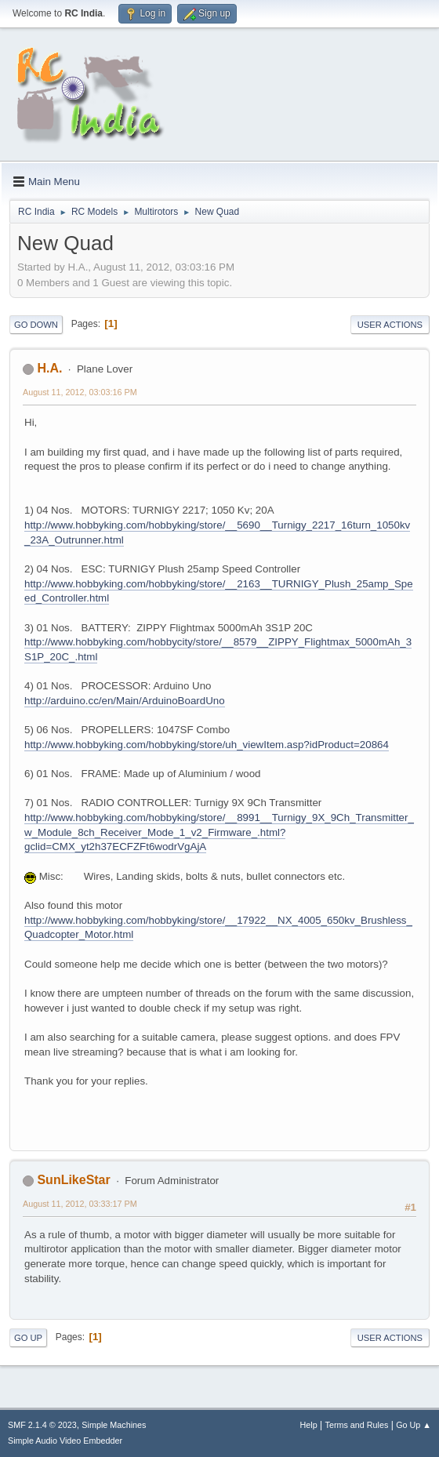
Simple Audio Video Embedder (65, 1440)
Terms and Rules (357, 1425)
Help (308, 1425)
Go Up (28, 1338)
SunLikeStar (73, 1179)
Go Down (36, 324)
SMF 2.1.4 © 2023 (42, 1425)
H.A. (49, 368)
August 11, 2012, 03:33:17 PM (80, 1203)
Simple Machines (114, 1425)
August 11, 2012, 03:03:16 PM (80, 392)
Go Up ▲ (413, 1425)
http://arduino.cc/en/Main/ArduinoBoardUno (124, 701)
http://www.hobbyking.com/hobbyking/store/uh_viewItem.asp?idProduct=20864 (206, 744)
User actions (390, 324)
